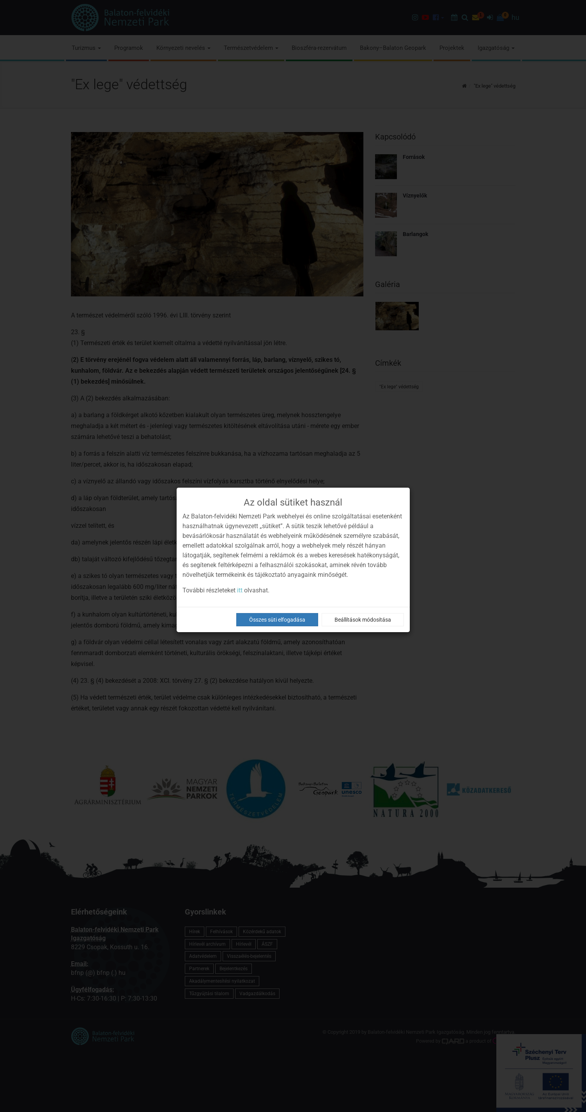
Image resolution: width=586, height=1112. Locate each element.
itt (240, 590)
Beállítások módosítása (363, 620)
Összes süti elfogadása (277, 620)
